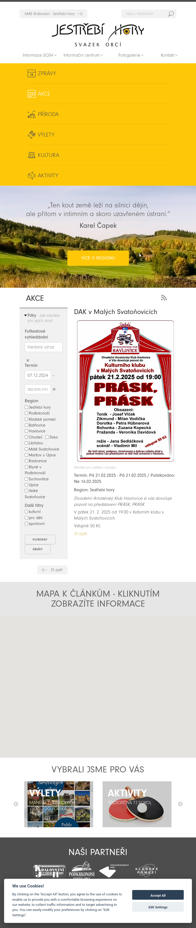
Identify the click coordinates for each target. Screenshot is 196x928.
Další (180, 804)
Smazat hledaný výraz (28, 360)
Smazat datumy (54, 389)
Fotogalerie (129, 55)
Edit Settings (158, 907)
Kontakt (167, 55)
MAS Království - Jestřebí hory (50, 13)
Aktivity (48, 175)
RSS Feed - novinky (165, 297)
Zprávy (47, 73)
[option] (59, 804)
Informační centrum (82, 55)
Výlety (46, 134)
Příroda (48, 114)
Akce (44, 94)
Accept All (158, 895)
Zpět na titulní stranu (98, 34)
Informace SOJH (38, 55)
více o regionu (98, 258)
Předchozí (15, 804)
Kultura (48, 155)
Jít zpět (57, 570)
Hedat (171, 14)
